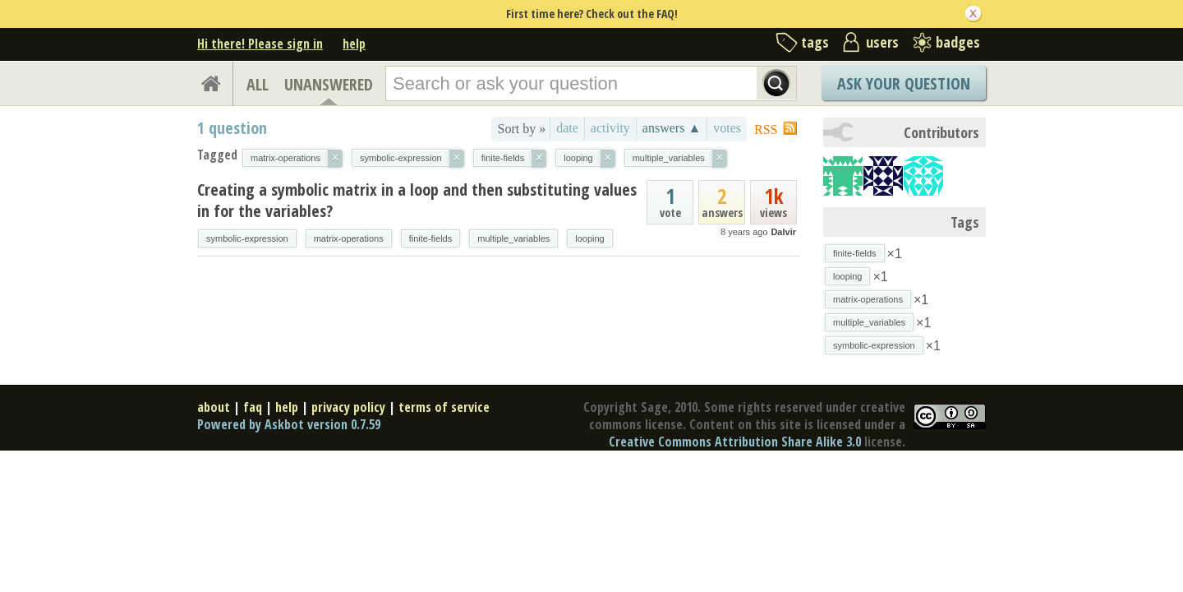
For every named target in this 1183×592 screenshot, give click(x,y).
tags (815, 42)
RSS (765, 129)
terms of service (444, 407)
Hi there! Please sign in (260, 44)
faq (252, 407)
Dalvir (783, 232)
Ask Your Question (903, 83)
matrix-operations (349, 238)
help (354, 44)
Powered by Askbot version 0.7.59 (288, 424)
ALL (257, 84)
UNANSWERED (328, 84)
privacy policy (348, 407)
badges (958, 42)
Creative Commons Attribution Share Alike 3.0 (735, 441)
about (213, 407)
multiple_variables (513, 238)
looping (589, 238)
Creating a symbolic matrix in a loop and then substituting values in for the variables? (417, 200)
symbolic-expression (247, 238)
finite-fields (431, 238)
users (882, 42)
